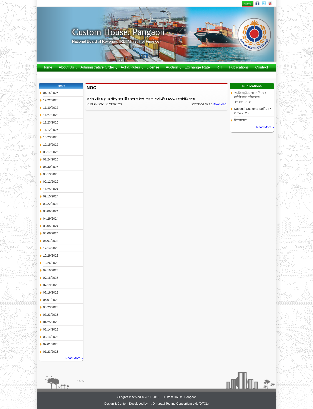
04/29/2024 (50, 218)
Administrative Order (97, 67)
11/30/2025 (50, 107)
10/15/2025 (50, 144)
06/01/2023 (50, 300)
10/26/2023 (50, 263)
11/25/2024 (50, 189)
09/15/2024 (50, 196)
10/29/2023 (50, 255)
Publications (239, 67)
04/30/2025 (50, 167)
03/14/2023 (50, 329)
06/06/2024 (50, 211)
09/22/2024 (50, 203)
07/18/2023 (50, 277)
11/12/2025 (50, 130)
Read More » (74, 358)
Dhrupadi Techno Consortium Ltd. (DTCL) (181, 403)
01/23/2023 (50, 351)
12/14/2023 (50, 248)
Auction (172, 67)
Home (47, 67)
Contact (261, 67)
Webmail (49, 75)
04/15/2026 (50, 93)
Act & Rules (130, 67)
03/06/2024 (50, 233)
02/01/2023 (50, 344)
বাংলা (247, 4)
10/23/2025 (50, 137)
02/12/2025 (50, 181)
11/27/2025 (50, 115)
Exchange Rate (197, 67)
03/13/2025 (50, 174)
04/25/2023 (50, 322)
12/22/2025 (50, 100)
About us (66, 67)
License (153, 67)
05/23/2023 (50, 307)
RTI (219, 67)
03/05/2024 (50, 226)
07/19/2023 (50, 270)
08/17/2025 (50, 152)
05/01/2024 (50, 240)
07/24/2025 (50, 159)
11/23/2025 (50, 122)
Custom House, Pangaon (118, 32)
